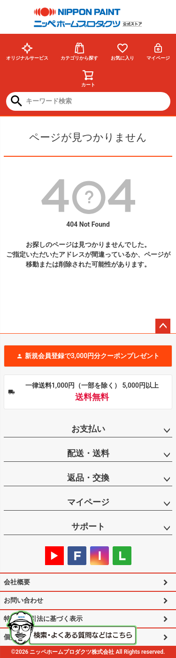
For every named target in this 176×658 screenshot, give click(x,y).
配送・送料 (88, 453)
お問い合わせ (23, 600)
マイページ (158, 51)
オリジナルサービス (27, 51)
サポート (88, 526)
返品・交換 (88, 477)
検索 (16, 102)
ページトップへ (162, 326)
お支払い (88, 429)
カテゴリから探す (79, 51)
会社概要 (17, 582)
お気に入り (122, 51)
